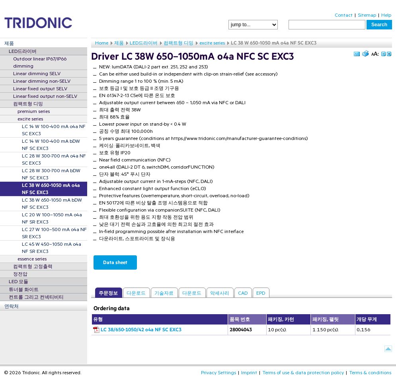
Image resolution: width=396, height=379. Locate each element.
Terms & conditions (370, 372)
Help (386, 15)
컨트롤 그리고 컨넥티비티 (36, 297)
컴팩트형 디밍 (28, 103)
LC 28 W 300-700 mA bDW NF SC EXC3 (51, 174)
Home (101, 43)
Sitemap (367, 15)
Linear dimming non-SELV (41, 81)
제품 (9, 43)
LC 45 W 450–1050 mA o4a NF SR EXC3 (51, 248)
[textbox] (327, 24)
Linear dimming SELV (36, 73)
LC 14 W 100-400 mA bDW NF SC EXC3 (51, 145)
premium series (34, 111)
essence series (32, 259)
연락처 (11, 306)
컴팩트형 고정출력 (33, 266)
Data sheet (115, 262)
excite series (30, 119)
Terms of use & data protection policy (303, 372)
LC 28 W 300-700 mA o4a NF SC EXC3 (54, 159)
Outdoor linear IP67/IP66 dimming (39, 62)
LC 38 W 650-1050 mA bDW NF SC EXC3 (52, 204)
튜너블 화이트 (24, 289)
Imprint (249, 372)
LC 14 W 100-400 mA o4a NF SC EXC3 (54, 130)
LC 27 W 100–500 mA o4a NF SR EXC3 (54, 233)
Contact (344, 15)
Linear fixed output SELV (40, 88)
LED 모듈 (18, 281)
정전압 (20, 274)
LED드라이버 (23, 51)
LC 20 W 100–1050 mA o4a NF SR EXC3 (52, 218)
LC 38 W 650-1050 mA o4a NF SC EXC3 (51, 189)
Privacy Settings (218, 372)
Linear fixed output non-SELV (45, 96)
